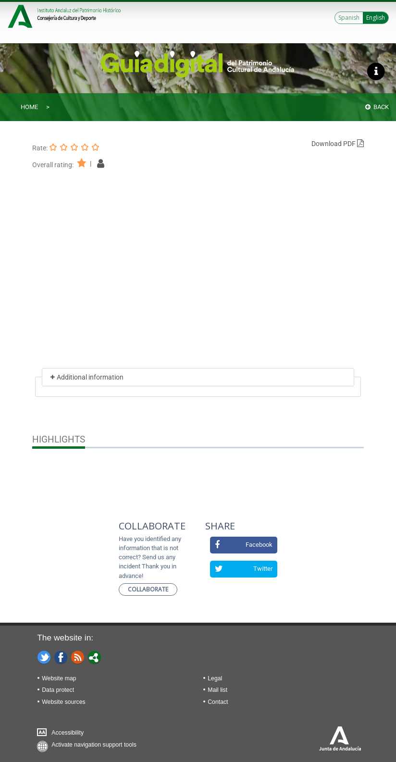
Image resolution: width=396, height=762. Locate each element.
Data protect (58, 690)
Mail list (217, 690)
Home (29, 107)
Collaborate (148, 589)
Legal (215, 678)
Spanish (348, 17)
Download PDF (337, 143)
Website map (59, 678)
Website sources (63, 702)
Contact (218, 702)
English (375, 17)
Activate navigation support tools (93, 744)
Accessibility (67, 732)
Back (377, 107)
